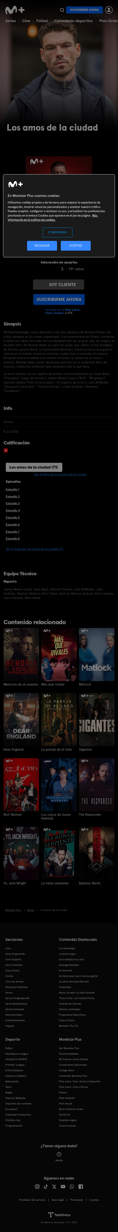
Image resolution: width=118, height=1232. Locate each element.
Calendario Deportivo (18, 1113)
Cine (26, 20)
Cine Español (13, 958)
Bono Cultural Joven (71, 1108)
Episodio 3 (13, 503)
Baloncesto (12, 1080)
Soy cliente (58, 284)
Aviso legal (58, 1199)
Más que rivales (52, 684)
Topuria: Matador (15, 1097)
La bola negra (67, 953)
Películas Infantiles (16, 986)
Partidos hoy (12, 1119)
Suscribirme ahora (84, 10)
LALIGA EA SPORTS (16, 1058)
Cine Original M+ (15, 953)
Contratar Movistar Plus (73, 1075)
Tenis (8, 1086)
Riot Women (12, 814)
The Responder (89, 814)
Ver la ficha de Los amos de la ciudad (60, 474)
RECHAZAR (42, 245)
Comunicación (67, 1124)
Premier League (15, 1063)
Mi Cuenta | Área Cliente (73, 1058)
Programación (13, 1124)
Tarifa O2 (64, 1113)
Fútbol (42, 20)
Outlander (65, 986)
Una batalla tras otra (71, 958)
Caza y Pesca (67, 1019)
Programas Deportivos (72, 1013)
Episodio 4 (13, 510)
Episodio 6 (13, 524)
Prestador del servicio (32, 1199)
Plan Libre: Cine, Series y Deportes (79, 1080)
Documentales (14, 1013)
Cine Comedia (13, 964)
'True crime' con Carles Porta (76, 997)
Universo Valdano (15, 1075)
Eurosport (11, 1108)
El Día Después (14, 1069)
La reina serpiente (54, 882)
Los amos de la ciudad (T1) (33, 467)
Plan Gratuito (67, 1097)
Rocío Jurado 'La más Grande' (77, 991)
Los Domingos (67, 947)
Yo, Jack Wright (14, 882)
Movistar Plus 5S (68, 1025)
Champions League (16, 1052)
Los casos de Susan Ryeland (54, 815)
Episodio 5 (13, 517)
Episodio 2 (13, 496)
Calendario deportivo (73, 20)
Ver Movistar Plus (69, 1047)
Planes (63, 1091)
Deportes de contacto (18, 1102)
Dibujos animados (69, 1008)
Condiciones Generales (73, 1063)
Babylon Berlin (89, 882)
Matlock (84, 684)
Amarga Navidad (69, 964)
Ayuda (59, 1156)
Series (10, 20)
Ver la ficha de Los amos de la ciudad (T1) (34, 549)
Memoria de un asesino (20, 684)
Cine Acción (12, 969)
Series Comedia (14, 1008)
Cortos (9, 975)
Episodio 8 (13, 538)
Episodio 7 (13, 531)
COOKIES (94, 1199)
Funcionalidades (69, 1052)
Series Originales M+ (17, 997)
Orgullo (9, 1025)
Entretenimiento (15, 1019)
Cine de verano (14, 980)
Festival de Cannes (70, 1002)
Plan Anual (65, 1102)
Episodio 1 (12, 489)
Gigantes (85, 749)
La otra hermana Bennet (74, 980)
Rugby (8, 1091)
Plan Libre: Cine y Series (73, 1086)
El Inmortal (65, 969)
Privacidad (76, 1199)
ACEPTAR (75, 245)
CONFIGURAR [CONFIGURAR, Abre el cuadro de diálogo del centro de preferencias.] (57, 232)
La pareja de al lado (55, 749)
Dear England (13, 749)
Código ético (66, 1069)
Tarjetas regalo (68, 1119)
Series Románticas (16, 1002)
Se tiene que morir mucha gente (78, 975)
